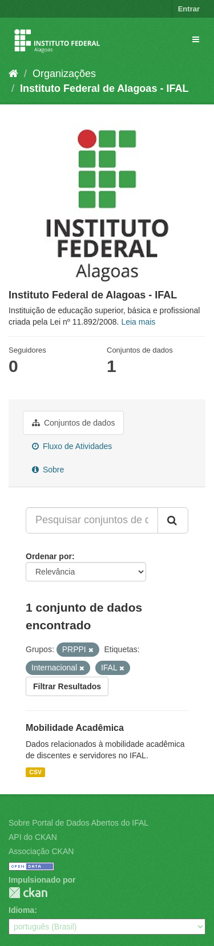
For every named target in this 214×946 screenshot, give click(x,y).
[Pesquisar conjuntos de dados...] (92, 520)
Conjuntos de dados (73, 422)
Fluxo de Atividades (72, 446)
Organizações (64, 73)
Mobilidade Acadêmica (75, 728)
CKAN (28, 893)
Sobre (48, 469)
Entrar (189, 9)
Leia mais (138, 321)
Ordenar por (49, 556)
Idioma (21, 910)
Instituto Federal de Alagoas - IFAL (104, 88)
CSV (35, 772)
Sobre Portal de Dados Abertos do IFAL (78, 822)
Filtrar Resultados (67, 686)
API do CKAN (33, 837)
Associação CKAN (41, 851)
